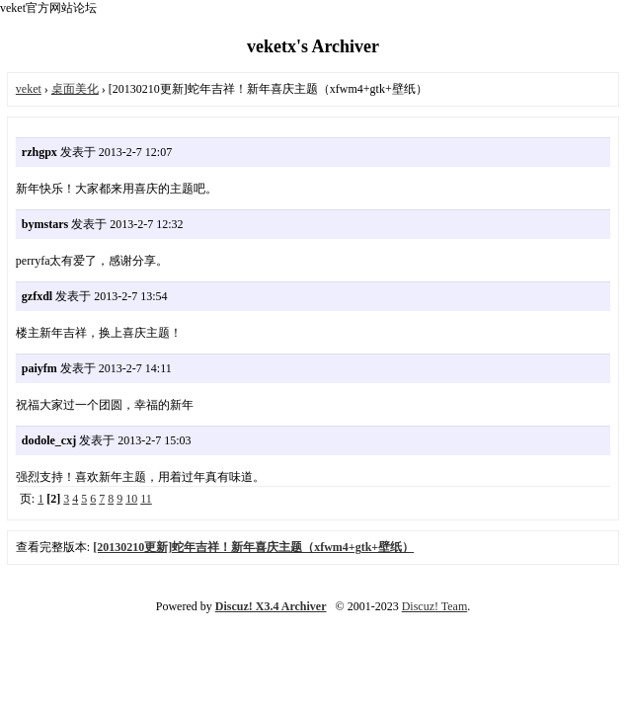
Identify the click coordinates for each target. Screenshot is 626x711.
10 (131, 499)
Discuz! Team (435, 606)
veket (28, 89)
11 (146, 499)
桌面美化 (75, 89)
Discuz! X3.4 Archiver (271, 606)
